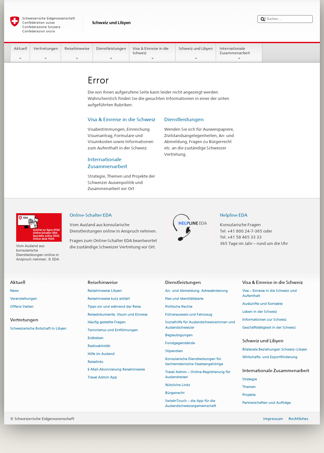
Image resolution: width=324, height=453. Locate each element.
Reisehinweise (76, 53)
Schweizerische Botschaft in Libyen (38, 328)
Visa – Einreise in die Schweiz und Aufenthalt (269, 293)
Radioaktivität (99, 346)
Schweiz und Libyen (196, 53)
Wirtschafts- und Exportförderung (269, 357)
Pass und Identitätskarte (184, 299)
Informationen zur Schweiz (264, 320)
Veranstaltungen (23, 299)
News (14, 291)
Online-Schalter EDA (91, 215)
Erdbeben (95, 338)
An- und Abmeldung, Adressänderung (196, 291)
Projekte (249, 395)
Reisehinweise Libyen (105, 291)
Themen (249, 387)
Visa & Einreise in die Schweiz (152, 53)
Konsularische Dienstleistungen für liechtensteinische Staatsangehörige (194, 361)
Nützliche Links (177, 385)
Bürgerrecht (174, 393)
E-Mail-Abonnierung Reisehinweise (116, 370)
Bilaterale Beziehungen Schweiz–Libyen (274, 349)
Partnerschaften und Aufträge (266, 403)
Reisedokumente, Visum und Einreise (117, 314)
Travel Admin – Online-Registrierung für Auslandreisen (197, 374)
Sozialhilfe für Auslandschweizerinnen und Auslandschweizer (200, 325)
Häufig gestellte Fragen (107, 322)
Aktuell (20, 53)
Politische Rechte (178, 307)
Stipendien (174, 351)
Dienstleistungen (111, 53)
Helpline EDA (233, 215)
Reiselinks (95, 362)
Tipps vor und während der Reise (114, 307)
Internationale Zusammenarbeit (239, 53)
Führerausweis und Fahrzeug (188, 314)
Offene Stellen (22, 307)
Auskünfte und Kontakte (262, 304)
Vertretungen (45, 53)
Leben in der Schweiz (259, 312)
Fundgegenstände (180, 343)
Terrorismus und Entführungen (113, 330)
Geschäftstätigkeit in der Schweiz (269, 327)
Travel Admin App (102, 378)
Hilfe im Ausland (101, 354)
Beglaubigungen (179, 335)
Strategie (249, 379)
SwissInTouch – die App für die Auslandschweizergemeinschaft (190, 403)
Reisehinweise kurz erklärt (109, 299)
